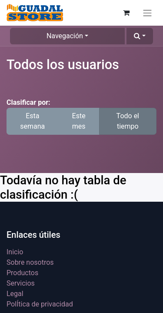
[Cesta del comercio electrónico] (126, 12)
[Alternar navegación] (147, 12)
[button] (139, 36)
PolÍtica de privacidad (40, 304)
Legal (15, 294)
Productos (22, 273)
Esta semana (32, 121)
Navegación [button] (65, 36)
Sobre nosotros (30, 262)
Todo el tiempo (127, 121)
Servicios (21, 283)
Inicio (15, 252)
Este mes (79, 121)
